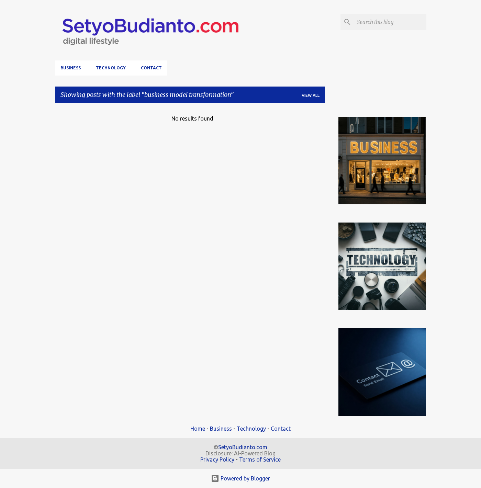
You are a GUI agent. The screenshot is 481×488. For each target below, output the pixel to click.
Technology (111, 68)
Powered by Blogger (240, 478)
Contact (151, 68)
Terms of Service (260, 459)
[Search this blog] (390, 22)
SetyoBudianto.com (242, 447)
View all (311, 95)
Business (70, 68)
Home (197, 428)
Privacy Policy (217, 459)
